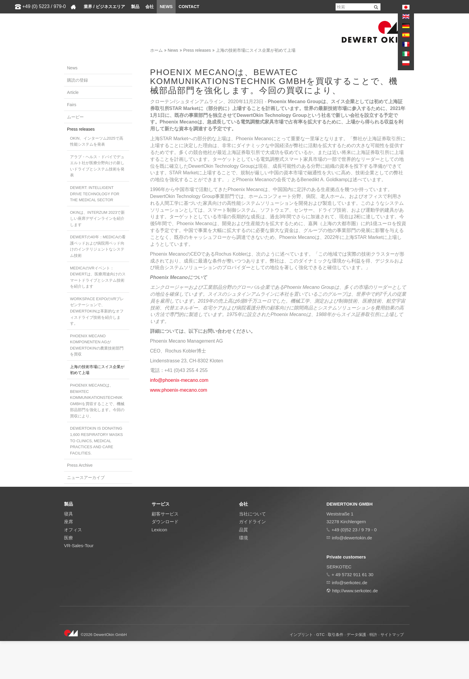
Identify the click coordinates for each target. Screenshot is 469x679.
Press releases (197, 50)
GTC (320, 672)
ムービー (75, 117)
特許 (373, 672)
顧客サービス (165, 551)
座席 (68, 559)
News (166, 6)
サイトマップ (392, 672)
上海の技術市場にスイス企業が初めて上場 (256, 50)
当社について (252, 551)
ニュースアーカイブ (86, 477)
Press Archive (80, 465)
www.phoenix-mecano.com (178, 500)
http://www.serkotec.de (355, 628)
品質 (243, 567)
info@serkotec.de (349, 620)
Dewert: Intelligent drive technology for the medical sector (94, 193)
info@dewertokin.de (352, 575)
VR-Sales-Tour (79, 583)
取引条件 (335, 672)
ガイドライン (252, 559)
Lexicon (159, 567)
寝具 (68, 551)
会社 (149, 6)
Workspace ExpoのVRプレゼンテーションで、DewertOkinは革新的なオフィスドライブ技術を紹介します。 (97, 311)
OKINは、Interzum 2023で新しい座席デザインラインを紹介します (97, 218)
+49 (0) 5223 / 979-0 (44, 6)
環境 (243, 575)
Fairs (71, 104)
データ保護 (356, 672)
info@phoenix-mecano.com (179, 490)
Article (73, 92)
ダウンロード (165, 559)
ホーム (156, 50)
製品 (135, 6)
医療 (68, 575)
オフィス (73, 567)
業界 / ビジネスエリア (104, 6)
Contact (189, 6)
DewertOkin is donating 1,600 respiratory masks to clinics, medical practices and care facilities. (96, 440)
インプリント (301, 672)
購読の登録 (77, 80)
